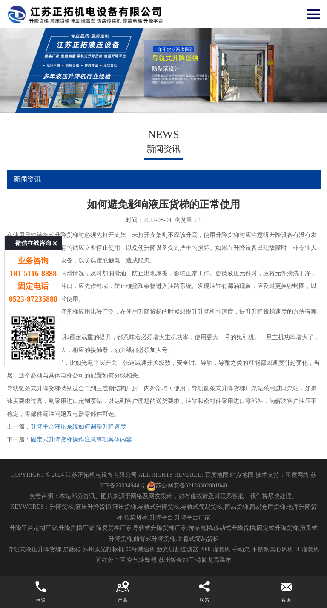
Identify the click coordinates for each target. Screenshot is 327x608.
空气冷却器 (142, 560)
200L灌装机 (215, 549)
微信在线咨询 (33, 218)
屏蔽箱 (72, 549)
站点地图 (242, 475)
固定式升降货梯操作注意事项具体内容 (81, 439)
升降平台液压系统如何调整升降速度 (78, 427)
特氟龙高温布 (213, 560)
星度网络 (297, 475)
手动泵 (241, 549)
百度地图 (217, 475)
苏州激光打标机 (103, 549)
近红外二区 (111, 560)
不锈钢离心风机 (272, 549)
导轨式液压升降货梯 (34, 549)
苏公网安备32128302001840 (187, 485)
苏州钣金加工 (176, 560)
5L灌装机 (307, 549)
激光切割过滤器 (177, 549)
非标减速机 (140, 549)
